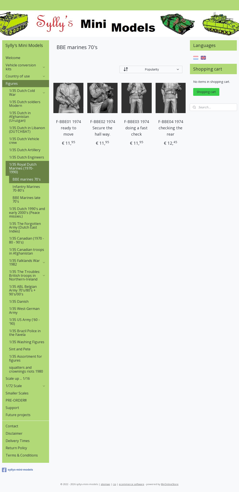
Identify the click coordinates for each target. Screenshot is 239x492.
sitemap (105, 484)
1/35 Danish (19, 301)
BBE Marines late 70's (26, 199)
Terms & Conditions (22, 455)
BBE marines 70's (27, 179)
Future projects (18, 414)
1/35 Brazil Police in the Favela (25, 333)
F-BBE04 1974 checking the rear (170, 128)
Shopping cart (206, 92)
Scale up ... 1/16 (18, 378)
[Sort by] (151, 69)
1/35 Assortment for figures (25, 358)
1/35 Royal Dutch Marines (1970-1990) (27, 168)
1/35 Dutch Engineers (26, 157)
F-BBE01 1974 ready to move (68, 128)
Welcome (13, 57)
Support (12, 407)
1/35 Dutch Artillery (24, 149)
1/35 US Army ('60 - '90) (24, 321)
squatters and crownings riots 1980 (26, 369)
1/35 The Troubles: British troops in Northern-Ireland (27, 275)
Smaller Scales (17, 393)
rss (114, 484)
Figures (26, 83)
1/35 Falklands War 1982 (27, 262)
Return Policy (16, 448)
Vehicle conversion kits (26, 67)
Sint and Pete (19, 349)
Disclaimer (14, 433)
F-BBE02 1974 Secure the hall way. (102, 128)
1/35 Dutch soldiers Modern (24, 103)
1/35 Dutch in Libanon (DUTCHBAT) (27, 129)
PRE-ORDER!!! (16, 400)
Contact (12, 426)
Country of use (26, 76)
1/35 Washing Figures (26, 342)
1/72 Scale (26, 385)
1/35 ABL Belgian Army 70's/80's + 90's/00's (23, 290)
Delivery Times (18, 440)
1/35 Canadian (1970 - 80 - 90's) (26, 240)
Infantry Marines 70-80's (26, 188)
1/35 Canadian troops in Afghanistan (26, 251)
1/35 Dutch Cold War (27, 92)
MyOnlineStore (169, 484)
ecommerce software (131, 484)
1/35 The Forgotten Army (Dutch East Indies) (25, 227)
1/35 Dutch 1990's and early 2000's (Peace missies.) (27, 212)
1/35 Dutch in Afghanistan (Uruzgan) (20, 117)
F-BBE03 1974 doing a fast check (136, 128)
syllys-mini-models (17, 470)
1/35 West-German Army (24, 310)
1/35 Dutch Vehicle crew (24, 140)
